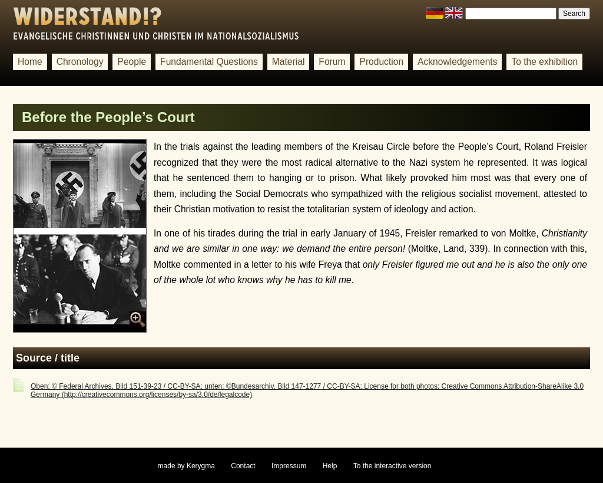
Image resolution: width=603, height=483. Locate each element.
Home (30, 62)
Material (288, 62)
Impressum (288, 466)
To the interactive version (392, 466)
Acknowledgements (457, 62)
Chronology (80, 62)
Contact (243, 466)
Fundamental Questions (209, 62)
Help (330, 466)
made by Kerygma (186, 466)
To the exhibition (544, 62)
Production (381, 62)
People (131, 62)
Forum (332, 62)
